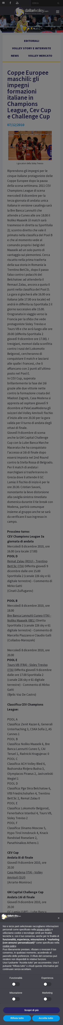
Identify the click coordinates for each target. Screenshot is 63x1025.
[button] (58, 918)
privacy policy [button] (44, 929)
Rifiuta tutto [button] (17, 1018)
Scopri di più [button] (31, 1010)
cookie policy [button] (9, 946)
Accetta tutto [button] (46, 1018)
